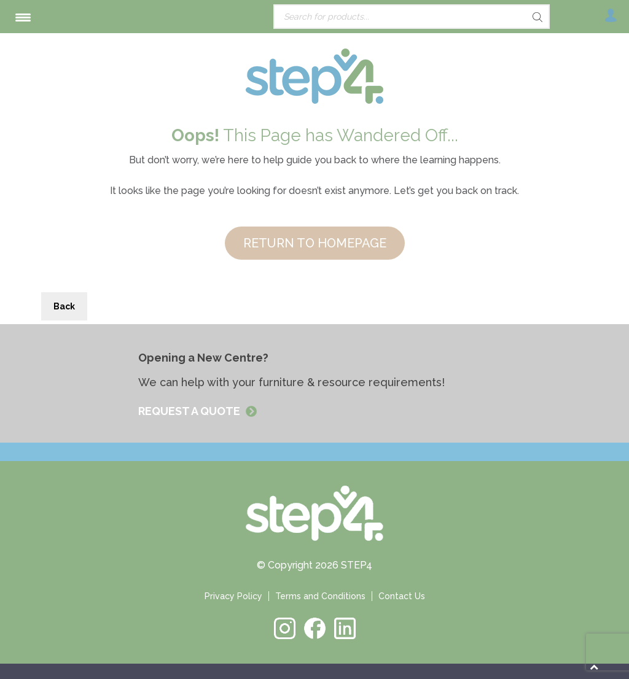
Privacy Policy (233, 596)
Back (64, 306)
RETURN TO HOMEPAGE (314, 243)
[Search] (515, 17)
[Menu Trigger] (23, 17)
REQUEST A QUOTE (190, 411)
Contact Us (401, 596)
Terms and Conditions (320, 596)
